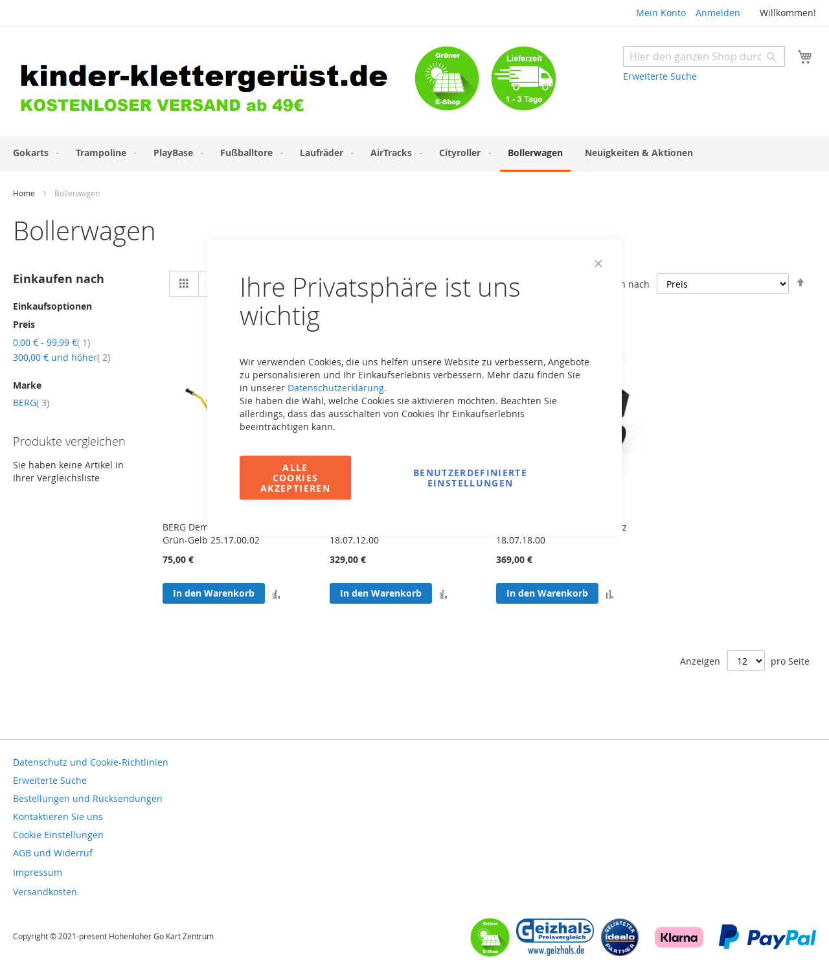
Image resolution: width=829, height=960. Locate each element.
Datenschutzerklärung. (337, 388)
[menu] (414, 153)
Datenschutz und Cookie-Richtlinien (90, 762)
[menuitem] (33, 152)
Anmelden (718, 12)
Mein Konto (661, 12)
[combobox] (704, 56)
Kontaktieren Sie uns (58, 816)
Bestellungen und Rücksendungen (88, 798)
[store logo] (213, 82)
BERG (31, 402)
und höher (61, 357)
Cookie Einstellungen (58, 835)
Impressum (37, 872)
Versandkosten (45, 892)
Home (25, 193)
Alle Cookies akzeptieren (295, 477)
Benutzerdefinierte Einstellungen (470, 477)
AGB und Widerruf (53, 853)
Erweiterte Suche (660, 76)
